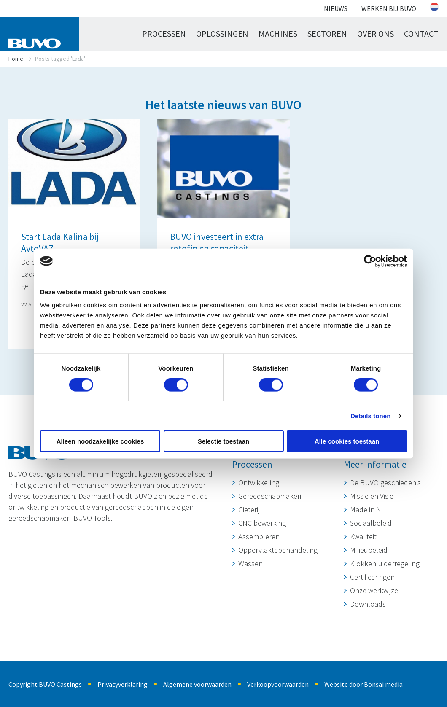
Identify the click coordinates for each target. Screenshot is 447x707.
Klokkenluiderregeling (385, 563)
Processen (164, 33)
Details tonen (370, 415)
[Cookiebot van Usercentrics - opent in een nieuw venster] (370, 261)
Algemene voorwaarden (197, 684)
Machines (278, 33)
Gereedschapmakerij (270, 496)
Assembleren (259, 536)
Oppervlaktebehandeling (278, 550)
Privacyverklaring (122, 684)
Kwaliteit (363, 536)
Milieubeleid (369, 550)
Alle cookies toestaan (347, 441)
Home (15, 58)
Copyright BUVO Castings (45, 684)
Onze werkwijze (374, 590)
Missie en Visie (371, 496)
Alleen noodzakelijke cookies (100, 441)
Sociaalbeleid (371, 523)
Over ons (375, 33)
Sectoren (327, 33)
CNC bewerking (262, 523)
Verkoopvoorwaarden (278, 684)
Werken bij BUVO (388, 8)
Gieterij (248, 509)
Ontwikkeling (258, 482)
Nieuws (335, 8)
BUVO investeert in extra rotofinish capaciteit (217, 242)
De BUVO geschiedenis (385, 482)
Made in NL (367, 509)
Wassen (250, 563)
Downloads (368, 604)
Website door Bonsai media (363, 684)
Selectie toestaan (224, 441)
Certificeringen (372, 577)
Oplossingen (222, 33)
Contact (421, 33)
